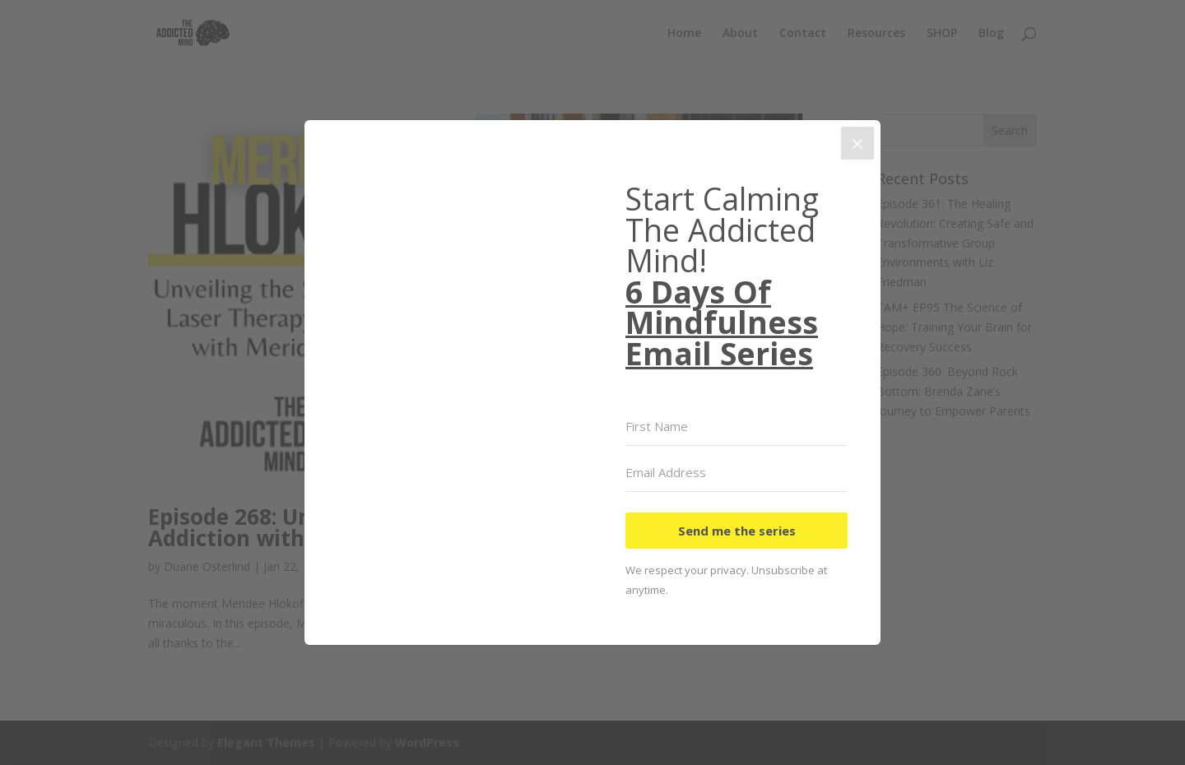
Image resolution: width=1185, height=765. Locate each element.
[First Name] (736, 427)
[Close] (857, 143)
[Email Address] (736, 473)
